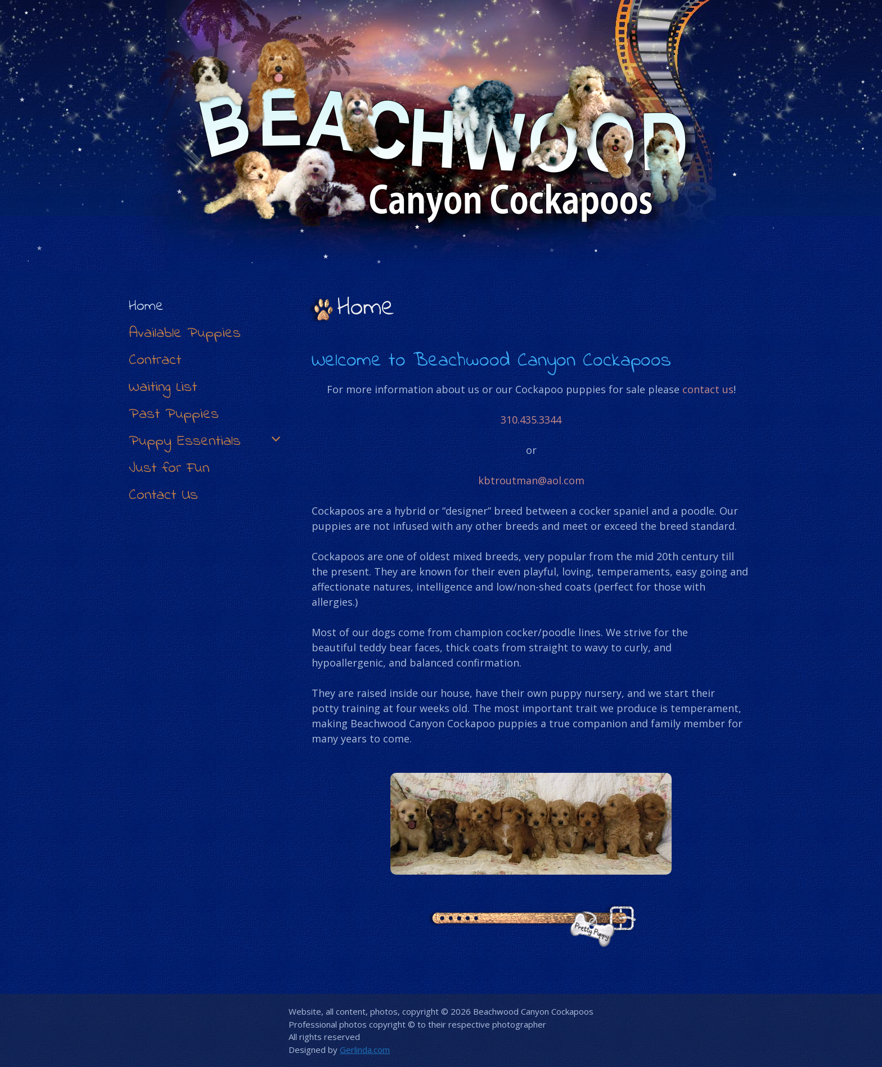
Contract (155, 360)
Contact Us (163, 495)
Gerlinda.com (365, 1049)
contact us (708, 389)
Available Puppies (185, 333)
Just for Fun (169, 468)
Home (146, 306)
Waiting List (163, 387)
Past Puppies (174, 414)
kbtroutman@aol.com (531, 480)
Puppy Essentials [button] (206, 441)
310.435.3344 (531, 419)
